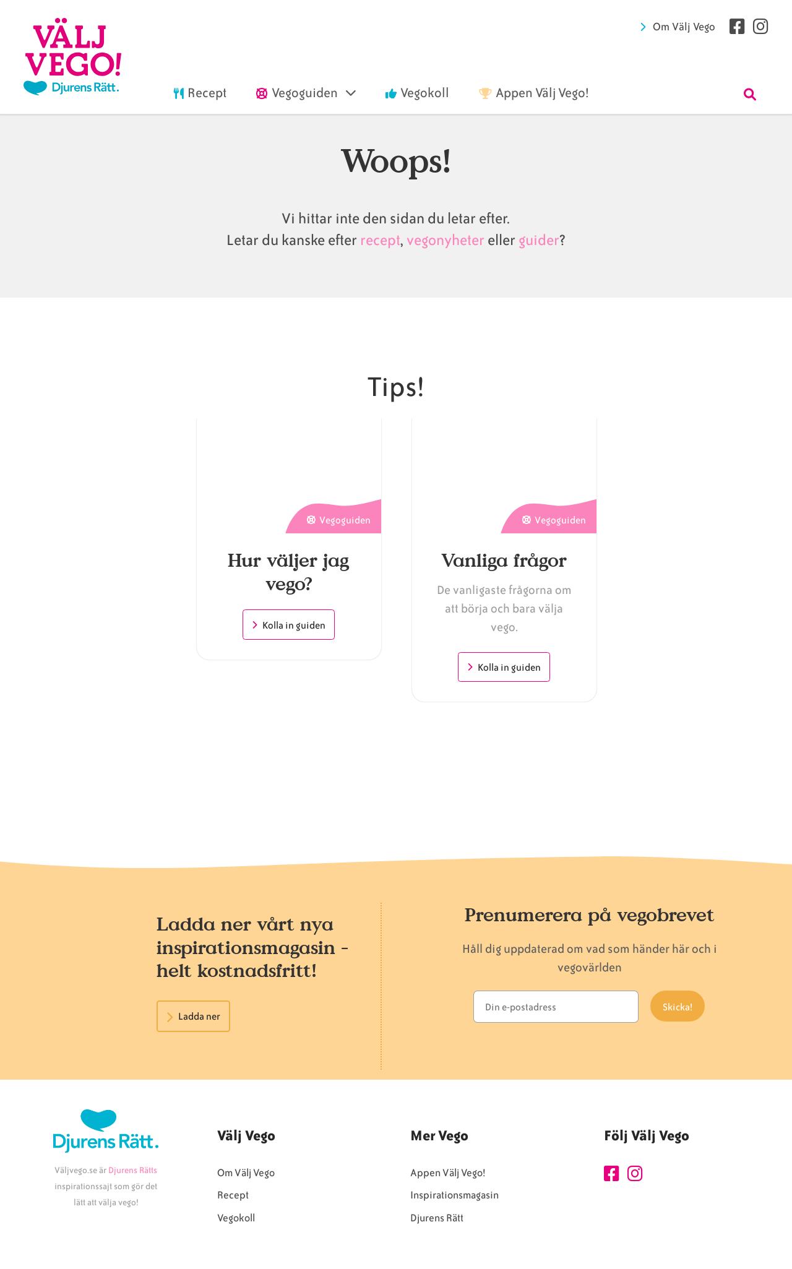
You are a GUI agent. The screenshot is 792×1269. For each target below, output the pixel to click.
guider (539, 240)
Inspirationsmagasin (454, 1196)
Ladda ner (199, 1016)
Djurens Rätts (132, 1172)
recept (378, 240)
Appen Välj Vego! (447, 1174)
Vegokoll (236, 1219)
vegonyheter (445, 240)
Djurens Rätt (436, 1219)
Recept (233, 1196)
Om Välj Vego (684, 26)
